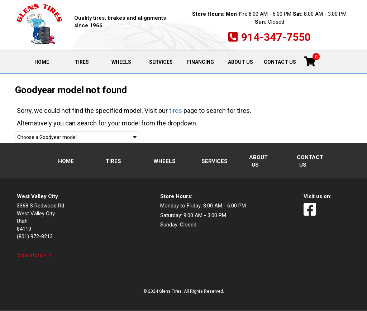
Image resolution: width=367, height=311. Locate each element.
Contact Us (280, 62)
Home (47, 61)
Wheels (121, 62)
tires (175, 110)
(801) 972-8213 (35, 236)
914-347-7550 (276, 37)
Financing (200, 62)
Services (161, 62)
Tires (82, 62)
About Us (240, 62)
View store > (32, 255)
